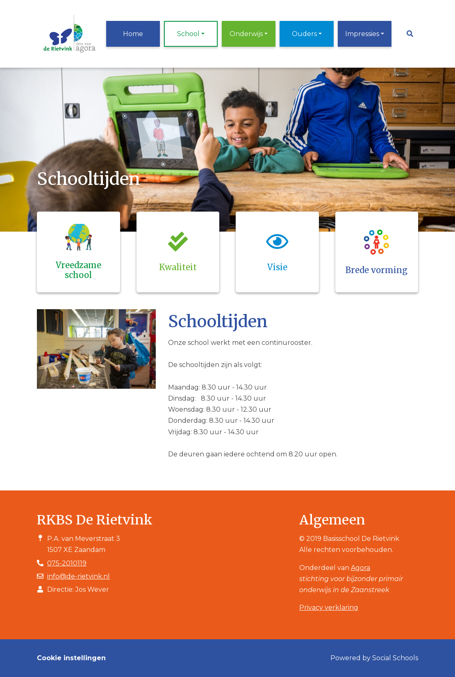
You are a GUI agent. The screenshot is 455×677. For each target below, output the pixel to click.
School (188, 34)
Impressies (362, 34)
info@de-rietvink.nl (78, 576)
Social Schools (395, 658)
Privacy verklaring (328, 607)
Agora (360, 568)
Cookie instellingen (71, 658)
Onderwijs (246, 34)
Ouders (304, 34)
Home (133, 34)
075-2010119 (66, 563)
